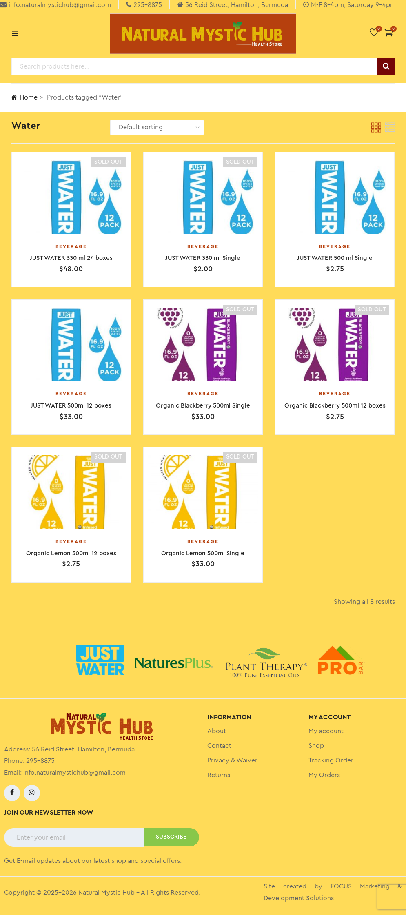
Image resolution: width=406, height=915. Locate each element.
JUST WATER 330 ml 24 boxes (71, 258)
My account (326, 732)
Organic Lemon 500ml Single (202, 554)
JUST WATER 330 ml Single (202, 258)
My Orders (324, 776)
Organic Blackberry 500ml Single (203, 406)
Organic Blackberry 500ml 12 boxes (335, 406)
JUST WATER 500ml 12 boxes (71, 406)
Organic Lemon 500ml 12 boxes (71, 554)
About (216, 732)
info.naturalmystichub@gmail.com (74, 773)
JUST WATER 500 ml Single (335, 258)
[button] (388, 32)
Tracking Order (330, 761)
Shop (316, 746)
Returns (218, 776)
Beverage (71, 246)
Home (24, 97)
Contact (219, 746)
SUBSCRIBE (171, 838)
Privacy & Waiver (232, 761)
